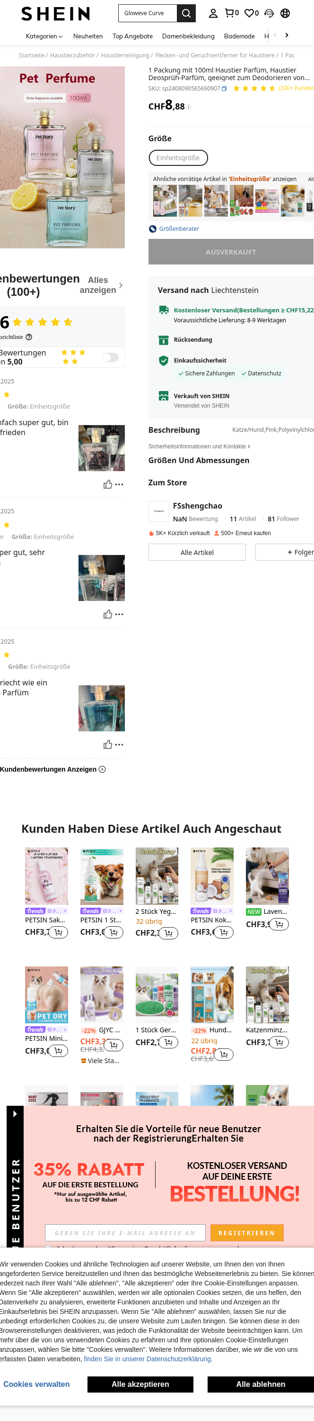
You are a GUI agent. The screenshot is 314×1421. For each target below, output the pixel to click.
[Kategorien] (45, 36)
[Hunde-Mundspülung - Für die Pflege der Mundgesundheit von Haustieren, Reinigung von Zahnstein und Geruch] (212, 995)
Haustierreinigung (125, 55)
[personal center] (213, 13)
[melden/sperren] (119, 484)
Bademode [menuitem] (239, 36)
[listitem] (165, 201)
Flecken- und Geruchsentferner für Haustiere (214, 55)
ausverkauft (231, 251)
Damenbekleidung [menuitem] (188, 36)
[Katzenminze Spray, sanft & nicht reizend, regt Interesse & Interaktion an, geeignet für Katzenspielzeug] (293, 201)
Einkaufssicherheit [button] (200, 360)
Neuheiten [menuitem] (88, 36)
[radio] (178, 158)
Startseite (31, 55)
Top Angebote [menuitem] (133, 36)
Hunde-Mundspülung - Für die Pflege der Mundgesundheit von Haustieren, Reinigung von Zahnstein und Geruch (212, 1030)
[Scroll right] (286, 36)
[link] (231, 12)
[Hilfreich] (107, 484)
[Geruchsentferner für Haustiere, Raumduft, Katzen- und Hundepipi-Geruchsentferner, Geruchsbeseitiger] (267, 201)
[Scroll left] (275, 36)
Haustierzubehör (72, 55)
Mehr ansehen (157, 1210)
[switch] (110, 357)
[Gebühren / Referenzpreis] (188, 107)
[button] (147, 13)
